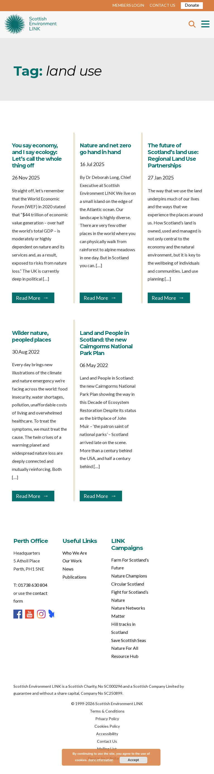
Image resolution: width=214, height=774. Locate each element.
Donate (192, 5)
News (68, 568)
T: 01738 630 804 (30, 585)
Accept (133, 760)
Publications (74, 576)
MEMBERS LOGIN (128, 5)
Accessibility (107, 733)
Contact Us (107, 741)
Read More (28, 298)
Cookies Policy (107, 726)
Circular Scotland (127, 583)
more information (100, 760)
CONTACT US (162, 5)
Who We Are (74, 552)
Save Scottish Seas (128, 640)
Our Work (72, 560)
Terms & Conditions (107, 711)
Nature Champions (129, 575)
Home (30, 24)
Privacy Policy (107, 718)
